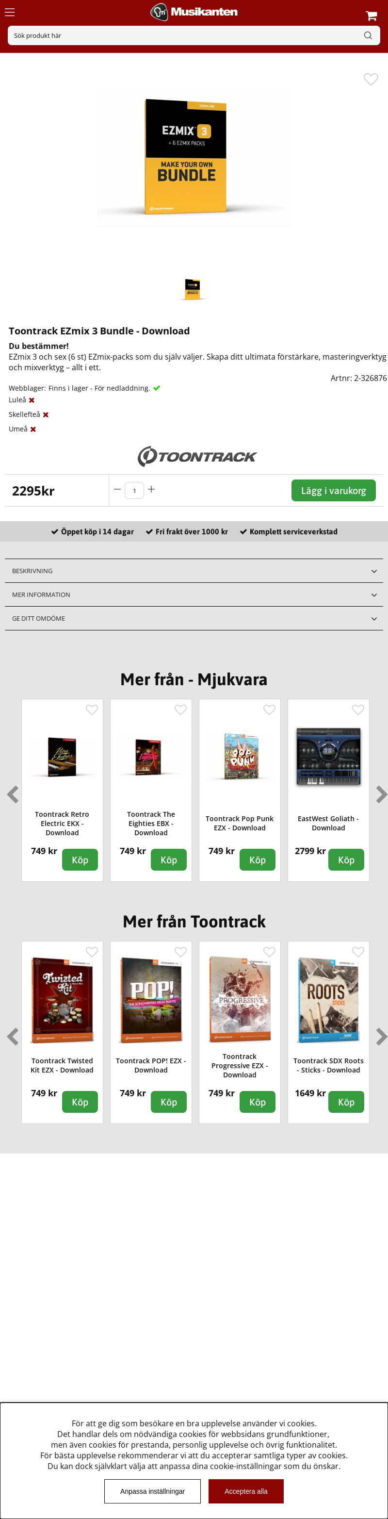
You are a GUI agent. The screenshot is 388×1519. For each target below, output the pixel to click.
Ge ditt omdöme (38, 618)
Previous (10, 790)
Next (380, 790)
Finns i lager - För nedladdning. (99, 388)
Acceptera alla (246, 1491)
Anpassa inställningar (152, 1491)
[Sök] (194, 35)
